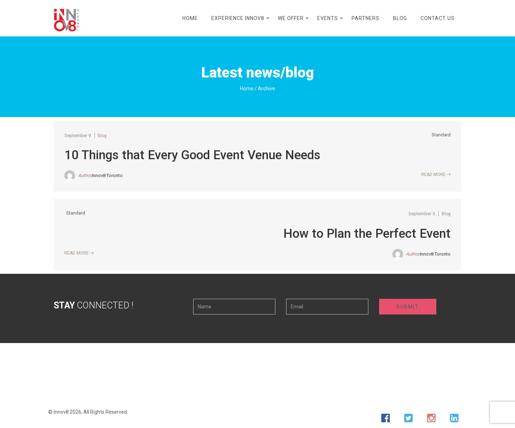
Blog (400, 18)
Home (190, 18)
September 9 (77, 135)
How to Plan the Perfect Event (367, 233)
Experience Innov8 (237, 18)
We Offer (291, 18)
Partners (365, 18)
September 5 (421, 213)
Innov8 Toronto (107, 175)
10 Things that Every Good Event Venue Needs (192, 155)
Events (327, 18)
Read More (433, 174)
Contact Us (438, 18)
